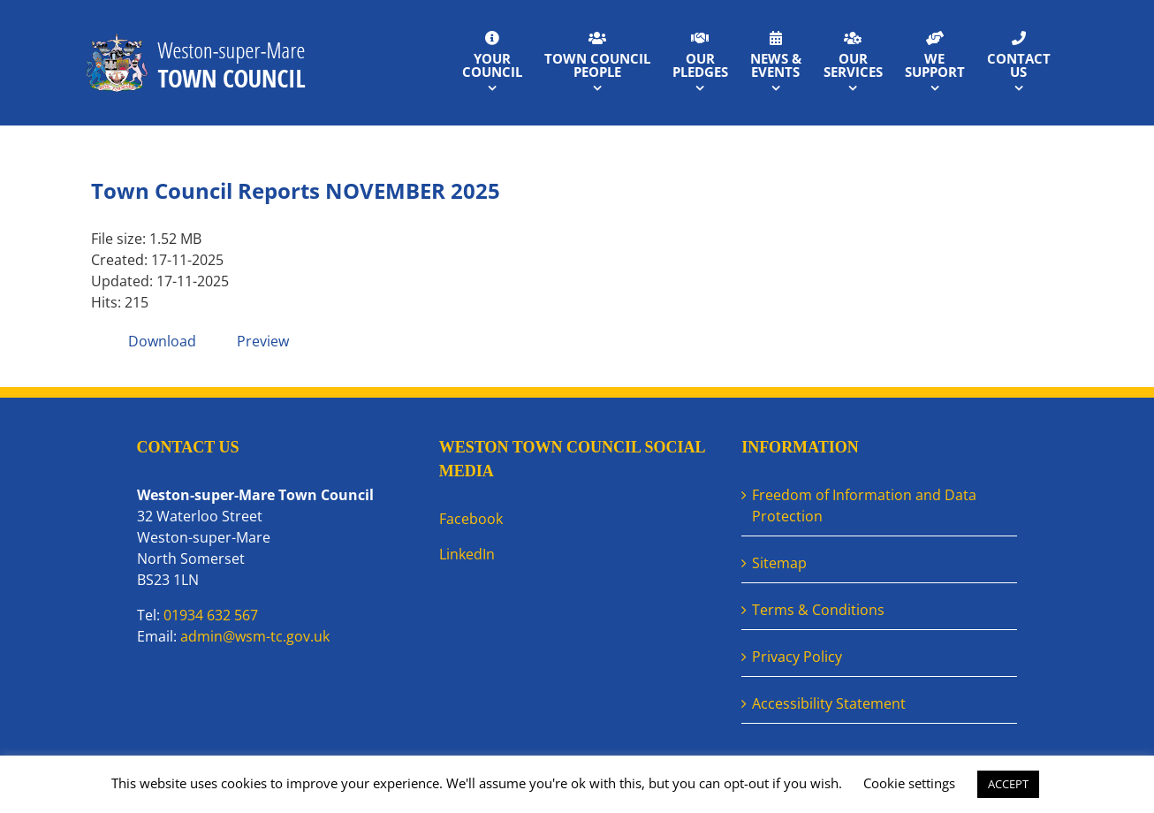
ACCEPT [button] (1008, 784)
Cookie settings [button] (909, 783)
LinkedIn (467, 554)
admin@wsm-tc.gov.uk (255, 636)
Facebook (471, 518)
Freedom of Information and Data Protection (864, 505)
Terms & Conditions (818, 609)
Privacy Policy (797, 656)
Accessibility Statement (829, 703)
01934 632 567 (210, 615)
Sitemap (779, 563)
